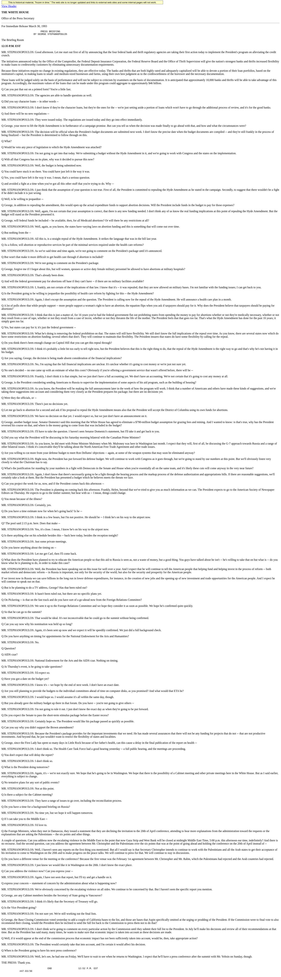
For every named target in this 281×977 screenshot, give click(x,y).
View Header (8, 6)
